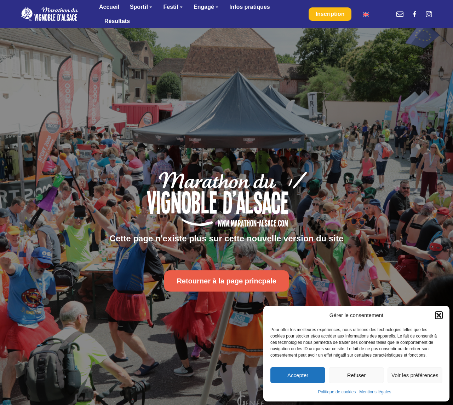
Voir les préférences (414, 375)
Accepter (297, 375)
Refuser (356, 375)
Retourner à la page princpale (226, 281)
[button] (438, 315)
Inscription (330, 14)
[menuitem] (365, 14)
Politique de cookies (337, 391)
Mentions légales (375, 391)
